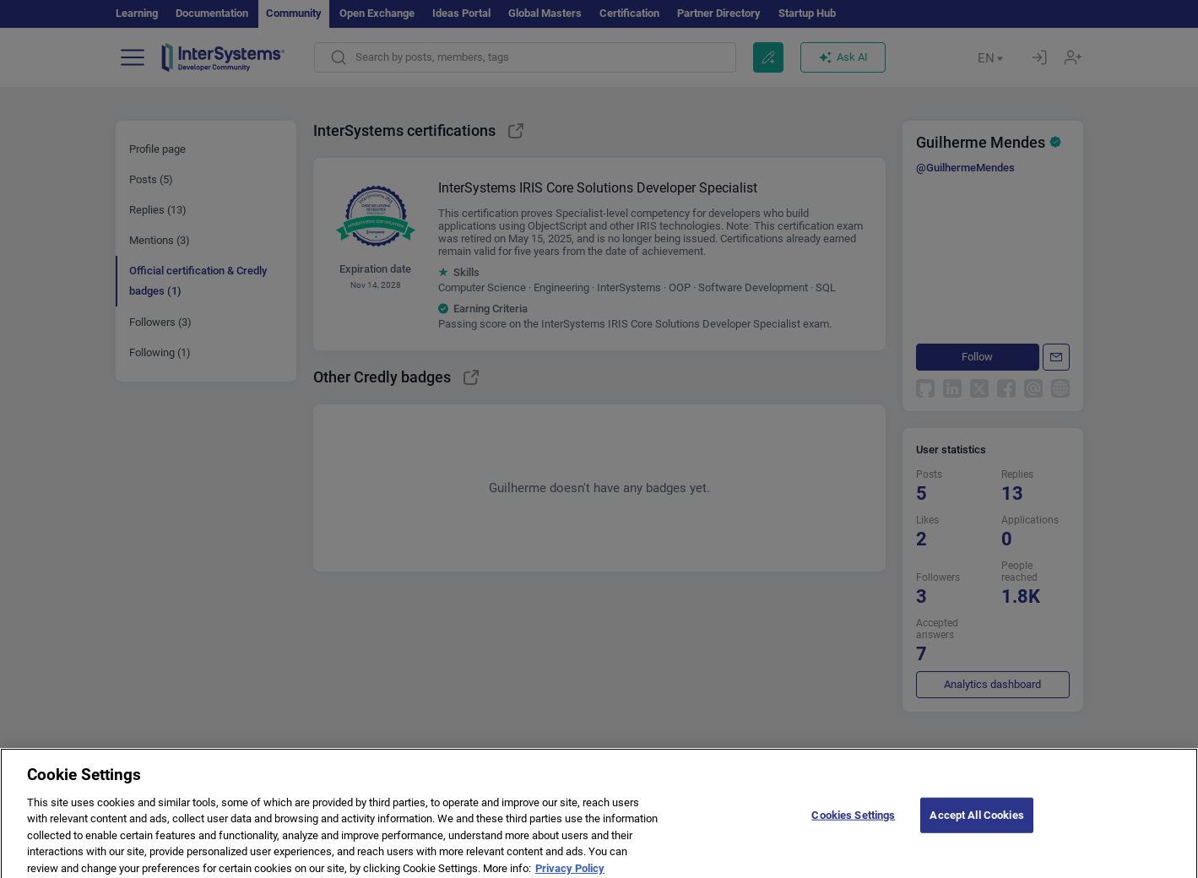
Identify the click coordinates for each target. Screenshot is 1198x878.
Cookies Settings (853, 822)
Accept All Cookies (976, 822)
